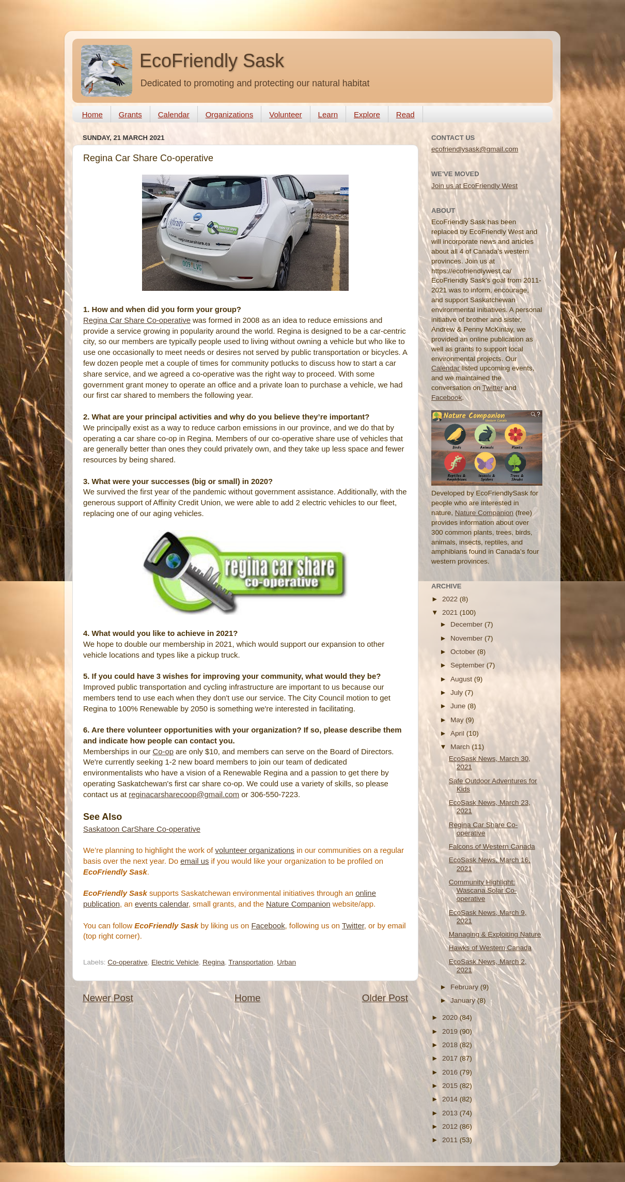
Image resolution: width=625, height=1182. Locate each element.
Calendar (174, 114)
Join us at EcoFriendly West (474, 186)
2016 (451, 1072)
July (457, 692)
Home (92, 114)
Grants (130, 114)
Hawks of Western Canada (490, 948)
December (467, 624)
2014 (451, 1099)
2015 (451, 1086)
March (461, 747)
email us (194, 861)
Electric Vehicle (175, 962)
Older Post (385, 997)
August (462, 679)
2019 (451, 1031)
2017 (451, 1058)
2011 (451, 1140)
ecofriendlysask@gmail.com (474, 149)
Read (405, 114)
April (458, 733)
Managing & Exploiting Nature (495, 934)
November (467, 638)
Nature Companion (298, 904)
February (465, 987)
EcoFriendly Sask (211, 60)
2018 (451, 1045)
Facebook (268, 926)
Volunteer (285, 114)
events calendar (162, 904)
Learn (328, 114)
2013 (451, 1113)
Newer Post (108, 997)
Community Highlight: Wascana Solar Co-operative (483, 890)
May (457, 720)
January (463, 1000)
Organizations (230, 114)
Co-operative (127, 962)
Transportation (250, 962)
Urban (286, 962)
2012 (451, 1126)
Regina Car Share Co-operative (137, 320)
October (463, 652)
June (458, 706)
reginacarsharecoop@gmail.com (184, 794)
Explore (367, 114)
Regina (213, 962)
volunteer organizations (254, 850)
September (468, 665)
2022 (451, 599)
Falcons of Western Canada (492, 846)
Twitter (353, 926)
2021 (451, 612)
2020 (451, 1017)
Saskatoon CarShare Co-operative (141, 829)
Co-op (162, 752)
